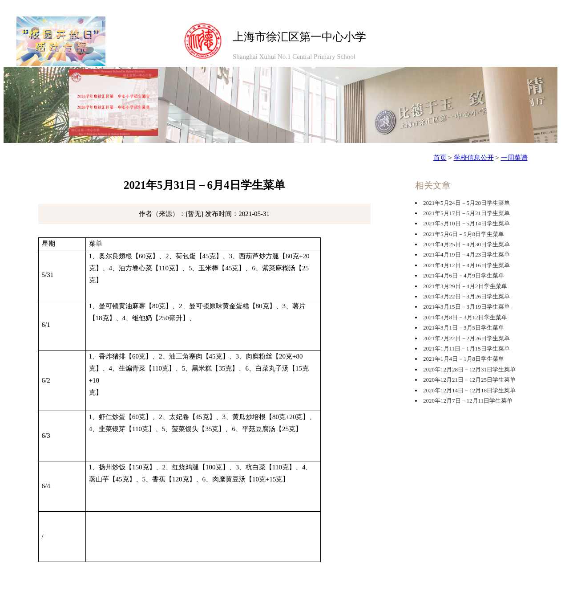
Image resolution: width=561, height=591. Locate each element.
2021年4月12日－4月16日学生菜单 (466, 265)
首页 (440, 157)
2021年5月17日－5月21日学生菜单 (466, 213)
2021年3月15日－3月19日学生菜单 (466, 306)
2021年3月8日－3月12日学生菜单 (465, 317)
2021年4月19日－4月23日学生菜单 (466, 254)
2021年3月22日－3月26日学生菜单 (466, 296)
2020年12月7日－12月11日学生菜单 (468, 400)
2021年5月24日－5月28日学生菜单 (466, 203)
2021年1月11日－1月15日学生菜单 (466, 348)
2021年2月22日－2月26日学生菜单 (466, 338)
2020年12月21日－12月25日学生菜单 (469, 379)
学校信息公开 (474, 157)
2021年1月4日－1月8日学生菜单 (463, 358)
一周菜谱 (514, 157)
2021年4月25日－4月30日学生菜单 (466, 244)
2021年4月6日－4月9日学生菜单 (463, 275)
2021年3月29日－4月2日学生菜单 (465, 286)
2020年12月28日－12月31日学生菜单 (469, 369)
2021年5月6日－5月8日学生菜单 (463, 234)
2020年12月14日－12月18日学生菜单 (469, 390)
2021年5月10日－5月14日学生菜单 (466, 223)
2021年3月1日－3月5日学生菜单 (463, 327)
